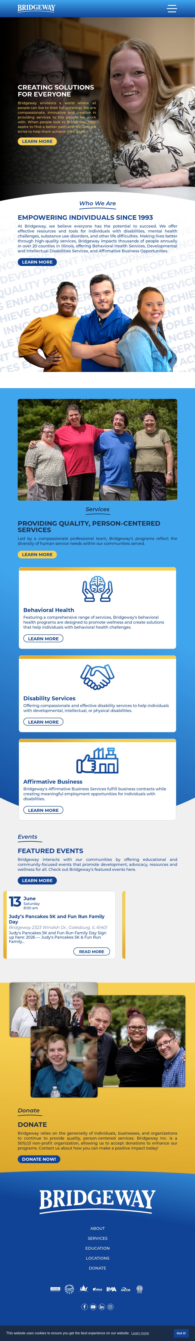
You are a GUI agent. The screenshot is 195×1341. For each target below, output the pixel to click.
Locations (97, 1259)
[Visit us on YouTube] (93, 1307)
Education (97, 1249)
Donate (97, 1269)
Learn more (37, 880)
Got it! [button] (181, 1333)
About (97, 1229)
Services (97, 1239)
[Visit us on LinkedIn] (102, 1307)
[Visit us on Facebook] (84, 1307)
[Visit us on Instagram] (110, 1307)
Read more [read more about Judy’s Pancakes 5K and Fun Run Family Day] (91, 951)
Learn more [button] (140, 1333)
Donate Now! (39, 1159)
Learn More (37, 141)
